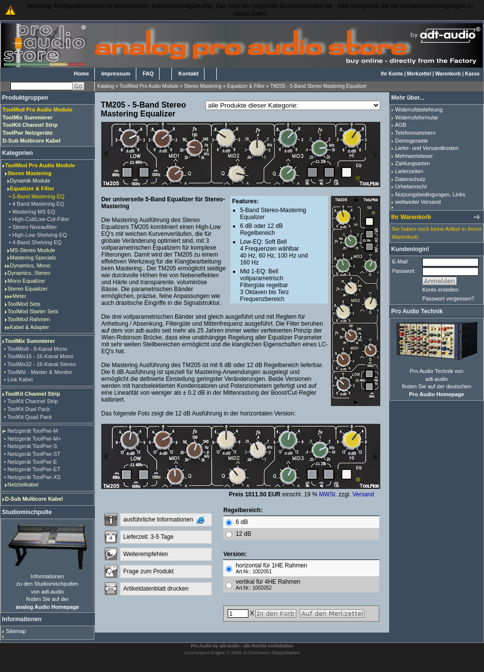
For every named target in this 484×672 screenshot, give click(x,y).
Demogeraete (411, 141)
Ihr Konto (392, 73)
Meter (19, 296)
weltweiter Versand (418, 202)
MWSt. (328, 494)
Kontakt (188, 73)
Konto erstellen (440, 290)
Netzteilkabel (23, 484)
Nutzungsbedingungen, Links (430, 194)
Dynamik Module (30, 181)
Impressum (115, 73)
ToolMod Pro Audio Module (149, 86)
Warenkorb (448, 73)
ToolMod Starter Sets (32, 311)
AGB (400, 125)
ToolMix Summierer (30, 341)
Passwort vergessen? (448, 298)
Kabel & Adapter (29, 327)
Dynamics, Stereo (28, 273)
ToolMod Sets (23, 304)
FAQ (148, 73)
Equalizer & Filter (246, 86)
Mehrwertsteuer (414, 156)
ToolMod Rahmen (28, 319)
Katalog (105, 86)
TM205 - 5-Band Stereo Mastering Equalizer (318, 86)
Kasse (472, 73)
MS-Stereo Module (32, 250)
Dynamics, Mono (30, 265)
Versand (363, 494)
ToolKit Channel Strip (32, 394)
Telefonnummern (415, 133)
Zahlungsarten (412, 163)
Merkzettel (419, 73)
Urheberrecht (411, 186)
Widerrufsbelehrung (419, 109)
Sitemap (16, 631)
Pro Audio (201, 645)
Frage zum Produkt (148, 571)
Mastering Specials (33, 258)
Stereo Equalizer (27, 289)
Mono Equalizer (26, 281)
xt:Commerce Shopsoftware (270, 652)
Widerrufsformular (416, 117)
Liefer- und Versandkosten (426, 148)
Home (81, 73)
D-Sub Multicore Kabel (34, 499)
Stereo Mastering (203, 86)
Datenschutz (410, 179)
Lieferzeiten (409, 171)
